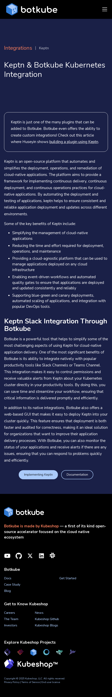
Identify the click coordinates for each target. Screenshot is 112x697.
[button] (104, 9)
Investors (10, 625)
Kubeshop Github (47, 619)
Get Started (67, 578)
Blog (7, 591)
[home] (30, 9)
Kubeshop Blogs (46, 625)
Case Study (12, 584)
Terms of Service (30, 682)
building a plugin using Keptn (73, 141)
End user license (50, 682)
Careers (9, 613)
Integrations (18, 48)
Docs (7, 578)
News (39, 613)
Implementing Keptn (38, 474)
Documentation (77, 474)
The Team (11, 619)
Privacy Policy (12, 682)
